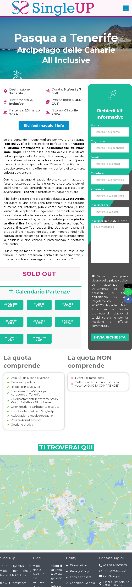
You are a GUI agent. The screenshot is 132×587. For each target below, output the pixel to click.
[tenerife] (66, 480)
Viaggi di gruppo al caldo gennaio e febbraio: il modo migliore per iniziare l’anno (57, 543)
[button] (126, 6)
